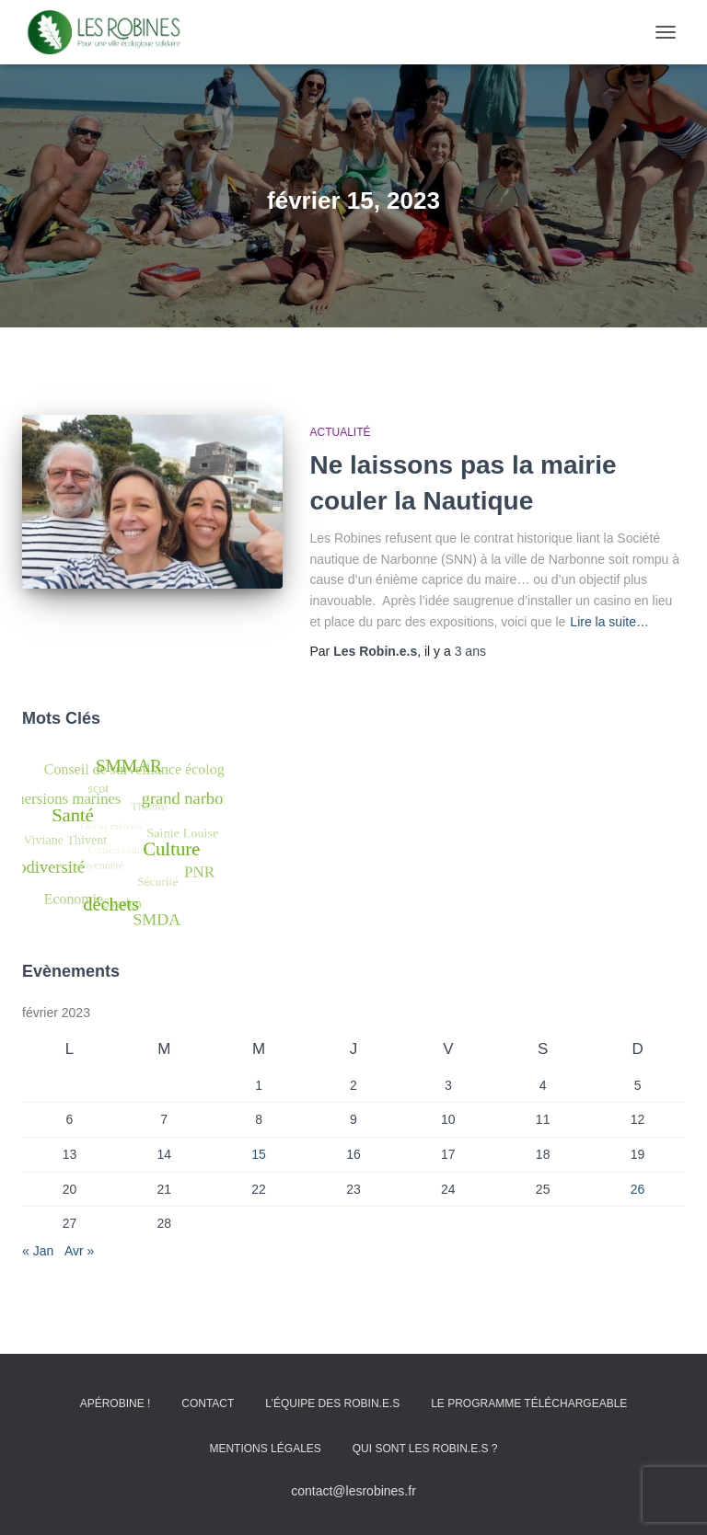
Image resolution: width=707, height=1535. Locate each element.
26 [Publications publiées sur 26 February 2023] (638, 1189)
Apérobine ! (115, 1403)
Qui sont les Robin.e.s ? (425, 1448)
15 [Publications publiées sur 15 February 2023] (258, 1154)
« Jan (37, 1250)
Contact (207, 1403)
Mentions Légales (264, 1448)
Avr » (79, 1250)
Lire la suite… (609, 621)
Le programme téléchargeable (529, 1403)
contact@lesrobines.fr (353, 1490)
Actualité (340, 432)
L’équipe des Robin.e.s (332, 1403)
